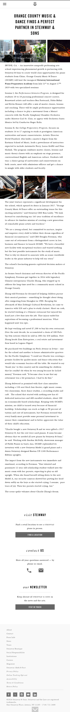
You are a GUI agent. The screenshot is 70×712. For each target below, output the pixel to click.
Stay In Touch (35, 607)
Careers (10, 660)
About (9, 630)
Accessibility (12, 679)
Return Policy (12, 686)
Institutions (12, 656)
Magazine (11, 664)
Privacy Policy (12, 671)
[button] (4, 4)
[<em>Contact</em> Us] (40, 572)
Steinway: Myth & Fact (16, 667)
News (9, 641)
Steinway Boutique (14, 648)
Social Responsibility (16, 652)
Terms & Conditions (15, 682)
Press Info (11, 637)
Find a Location (35, 534)
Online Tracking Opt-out (17, 675)
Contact (10, 633)
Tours (9, 645)
